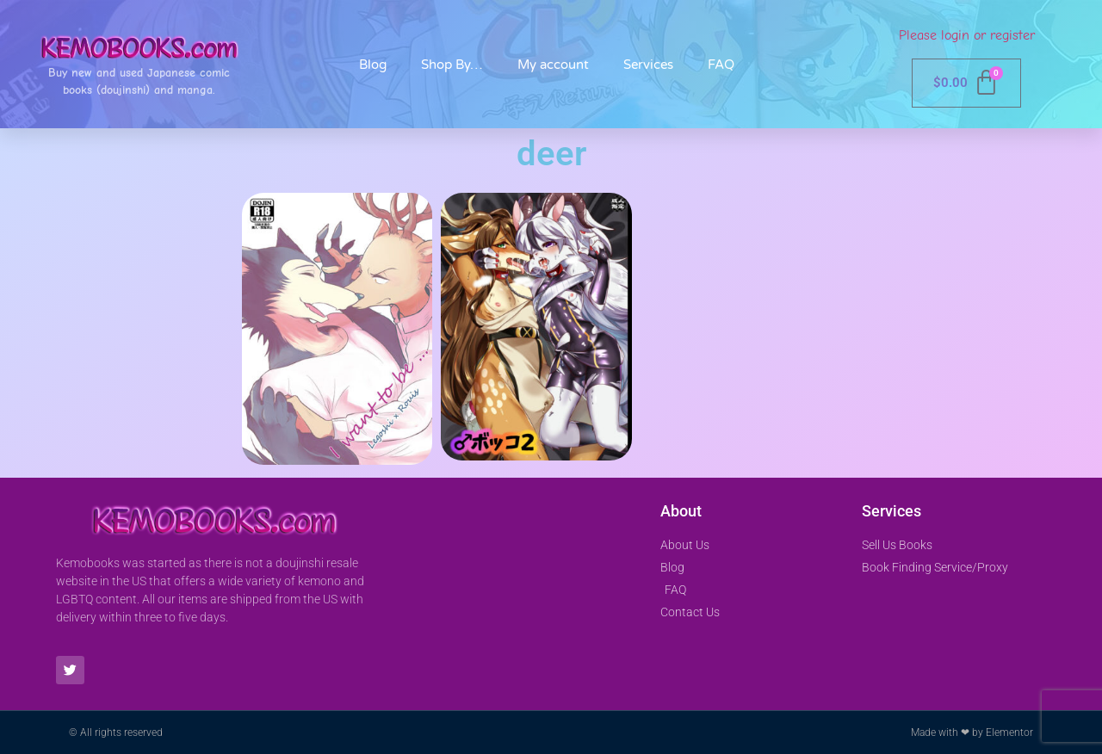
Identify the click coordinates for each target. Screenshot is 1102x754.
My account (553, 64)
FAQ (721, 64)
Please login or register (967, 35)
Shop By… (452, 64)
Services (648, 64)
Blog (373, 64)
